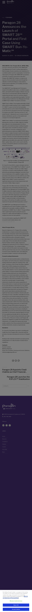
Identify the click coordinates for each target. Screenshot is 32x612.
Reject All (16, 605)
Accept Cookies (16, 609)
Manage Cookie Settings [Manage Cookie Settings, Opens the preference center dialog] (16, 601)
